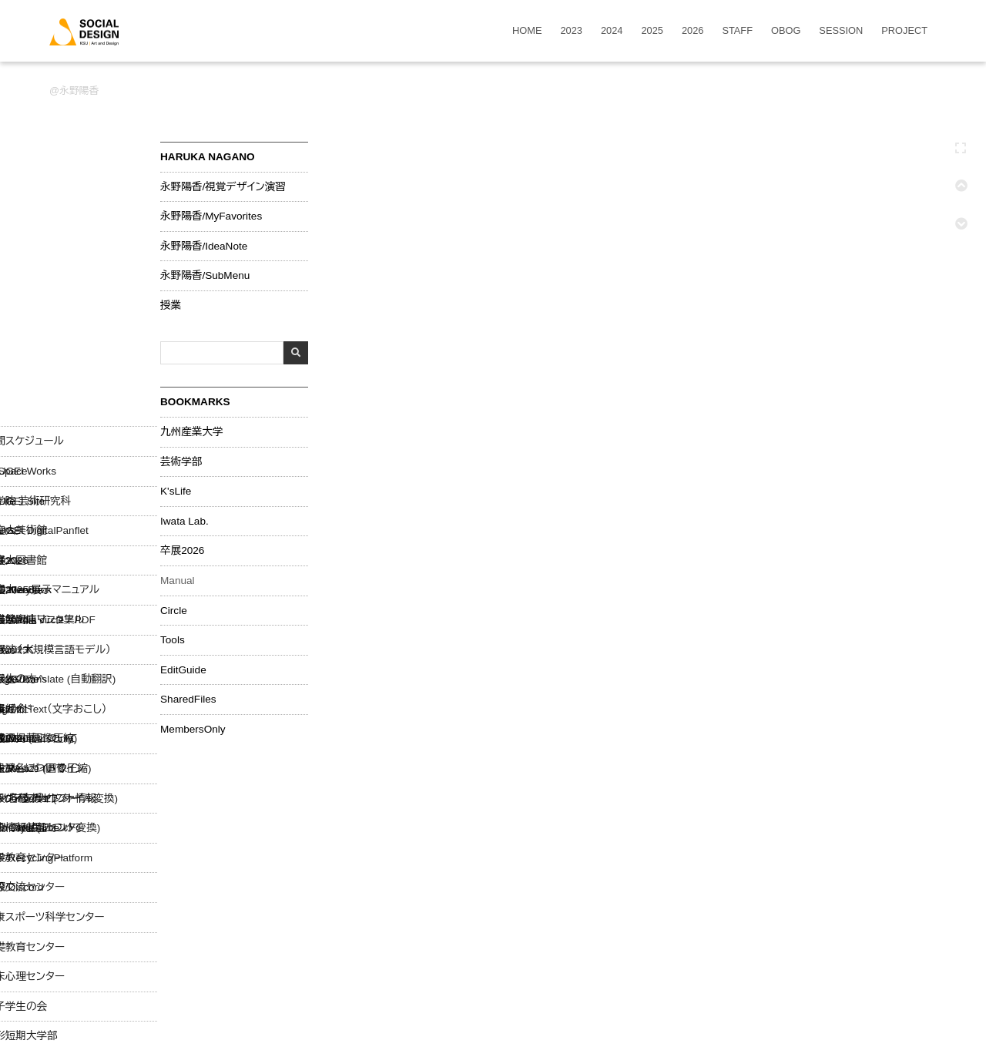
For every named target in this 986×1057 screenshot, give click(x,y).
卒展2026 (182, 550)
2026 (692, 31)
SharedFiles (188, 699)
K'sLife (175, 491)
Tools (172, 640)
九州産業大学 (191, 432)
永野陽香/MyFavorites (211, 216)
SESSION (841, 31)
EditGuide (183, 670)
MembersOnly (193, 729)
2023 (571, 31)
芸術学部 (181, 462)
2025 (651, 31)
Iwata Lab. (184, 521)
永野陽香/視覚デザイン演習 (223, 187)
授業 (170, 305)
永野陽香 (79, 90)
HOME (527, 31)
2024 (611, 31)
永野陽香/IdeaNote (203, 246)
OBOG (785, 31)
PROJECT (904, 31)
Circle (173, 611)
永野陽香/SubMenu (205, 275)
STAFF (737, 31)
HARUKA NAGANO (207, 157)
